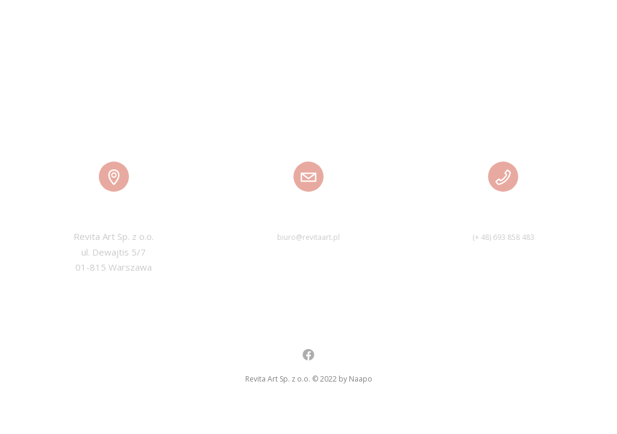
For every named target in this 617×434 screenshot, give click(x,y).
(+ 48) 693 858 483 (503, 237)
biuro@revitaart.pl (308, 237)
